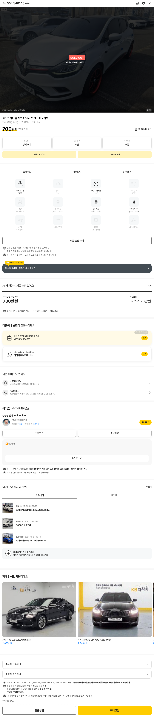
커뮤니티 (39, 495)
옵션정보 (27, 171)
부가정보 (127, 171)
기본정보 (77, 171)
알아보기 (77, 338)
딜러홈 (144, 422)
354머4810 (18, 3)
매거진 (114, 495)
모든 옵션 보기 (77, 240)
